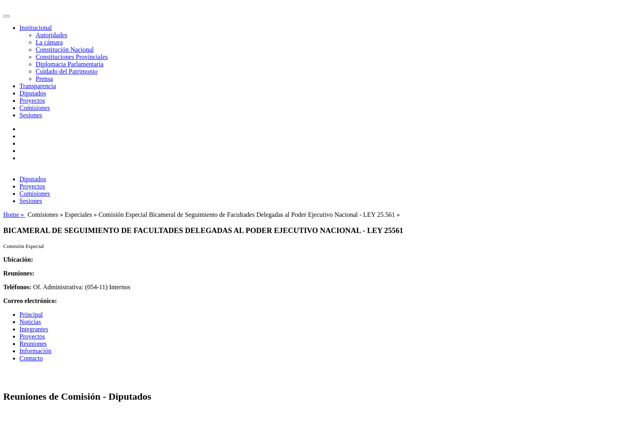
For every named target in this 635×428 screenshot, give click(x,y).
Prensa (44, 78)
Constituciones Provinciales (72, 56)
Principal (31, 314)
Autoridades (51, 35)
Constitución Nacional (65, 49)
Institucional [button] (35, 27)
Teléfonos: (17, 287)
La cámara (49, 42)
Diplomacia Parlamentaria (69, 64)
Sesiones (30, 115)
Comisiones (34, 107)
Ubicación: (18, 259)
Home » (14, 214)
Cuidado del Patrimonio (67, 71)
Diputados (32, 93)
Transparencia (37, 86)
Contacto (31, 358)
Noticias (30, 321)
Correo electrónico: (30, 300)
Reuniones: (18, 273)
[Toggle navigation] (6, 16)
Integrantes (33, 329)
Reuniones (33, 343)
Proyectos (32, 100)
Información (35, 350)
